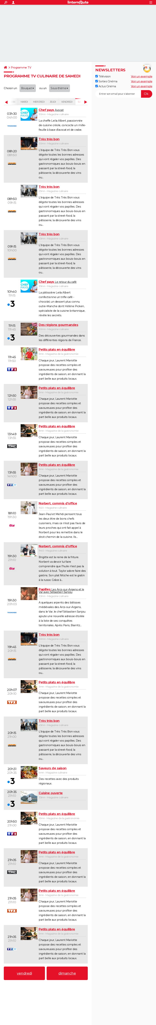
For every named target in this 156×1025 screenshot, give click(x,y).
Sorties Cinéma (106, 81)
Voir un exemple (141, 76)
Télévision (103, 76)
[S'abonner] (123, 94)
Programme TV (21, 67)
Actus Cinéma (105, 86)
